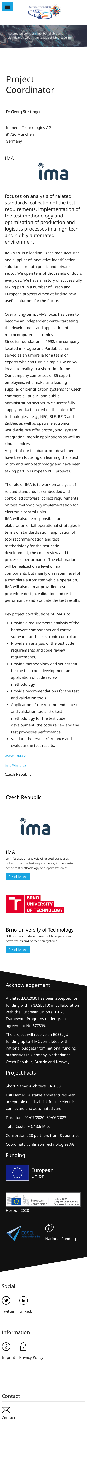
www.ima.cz (15, 755)
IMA (10, 852)
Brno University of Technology (40, 929)
